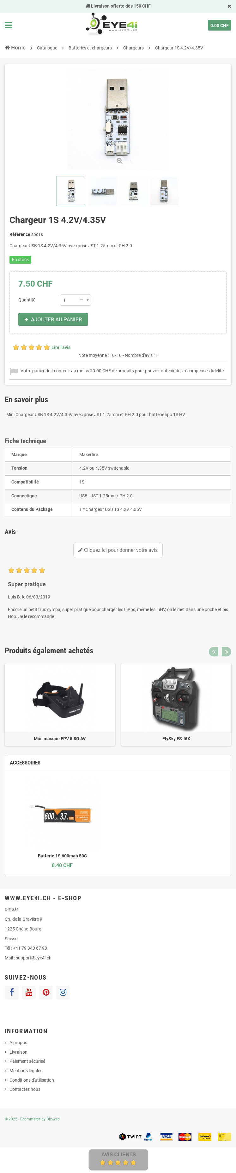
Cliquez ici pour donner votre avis (118, 550)
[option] (60, 704)
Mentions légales (25, 1070)
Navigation (8, 25)
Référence (19, 234)
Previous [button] (213, 651)
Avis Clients (118, 1154)
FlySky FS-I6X (176, 738)
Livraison (18, 1052)
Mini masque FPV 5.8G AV (60, 738)
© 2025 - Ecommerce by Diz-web (32, 1119)
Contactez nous (24, 1089)
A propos (18, 1042)
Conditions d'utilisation (31, 1080)
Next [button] (226, 651)
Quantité (26, 299)
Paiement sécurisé (27, 1061)
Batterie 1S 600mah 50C (62, 855)
